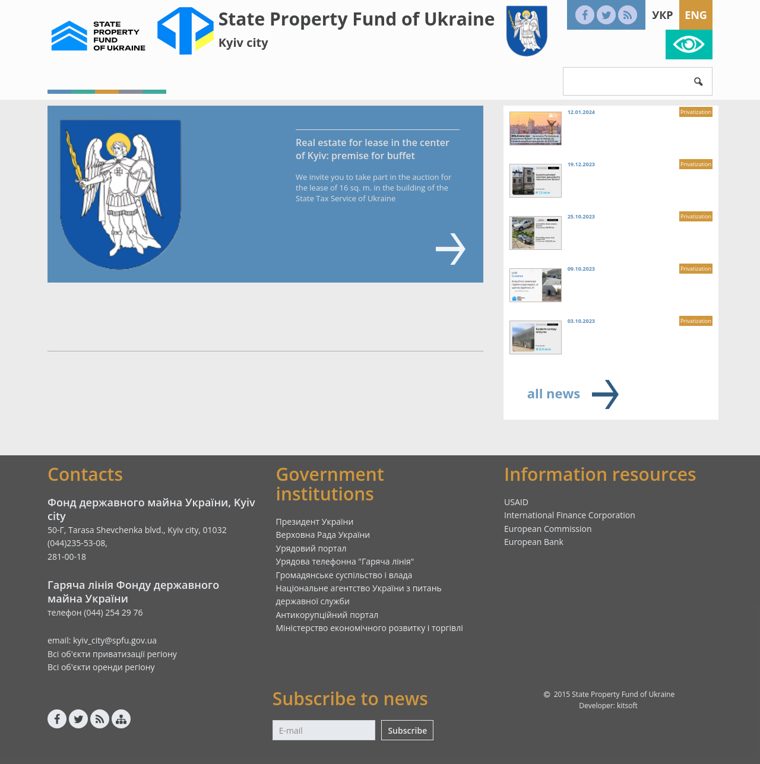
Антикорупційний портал (327, 614)
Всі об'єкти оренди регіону (101, 667)
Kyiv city (243, 42)
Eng (696, 15)
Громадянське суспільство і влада (344, 575)
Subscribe (407, 730)
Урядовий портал (311, 548)
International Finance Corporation (569, 515)
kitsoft (627, 705)
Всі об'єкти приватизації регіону (112, 654)
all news (554, 393)
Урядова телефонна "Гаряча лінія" (345, 561)
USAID (516, 502)
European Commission (548, 528)
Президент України (315, 521)
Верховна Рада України (323, 534)
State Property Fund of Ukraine (356, 19)
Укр (662, 15)
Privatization (695, 112)
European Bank (533, 541)
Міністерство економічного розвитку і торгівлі (369, 627)
